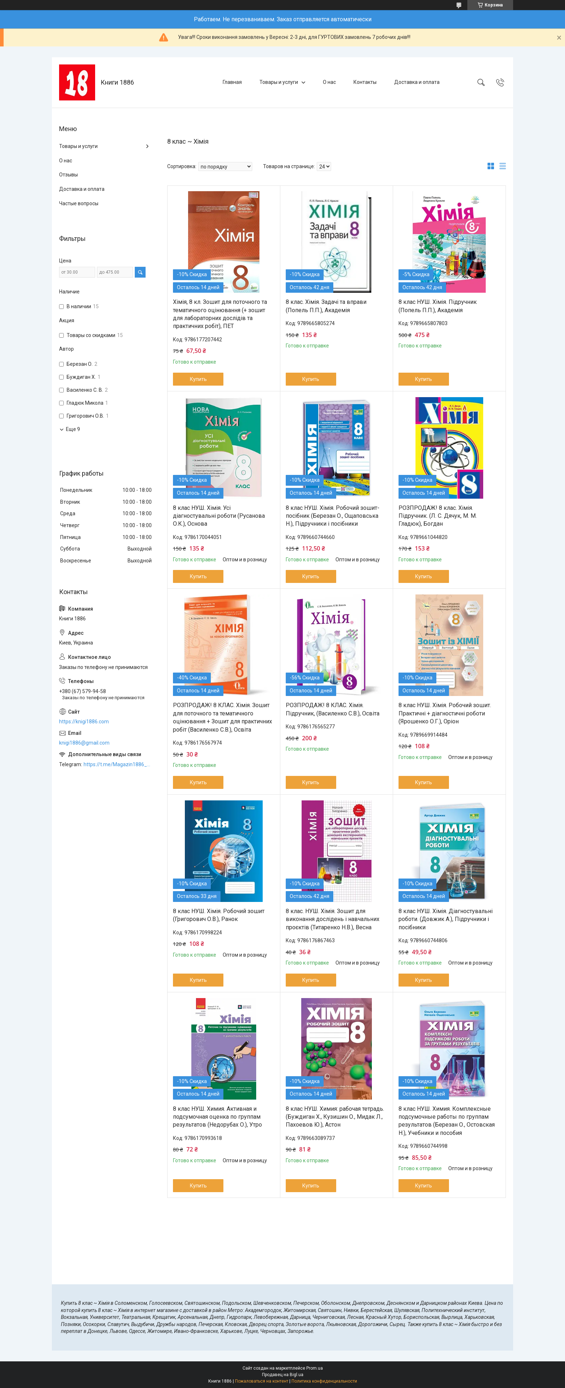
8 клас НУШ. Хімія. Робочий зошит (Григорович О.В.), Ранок (218, 915)
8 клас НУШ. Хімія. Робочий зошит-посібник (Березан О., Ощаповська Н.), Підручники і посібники (332, 515)
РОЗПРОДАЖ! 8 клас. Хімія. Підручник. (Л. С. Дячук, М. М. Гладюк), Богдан (438, 515)
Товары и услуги (278, 82)
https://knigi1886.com (84, 721)
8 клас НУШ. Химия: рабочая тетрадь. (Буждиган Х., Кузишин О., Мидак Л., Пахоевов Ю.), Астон (335, 1116)
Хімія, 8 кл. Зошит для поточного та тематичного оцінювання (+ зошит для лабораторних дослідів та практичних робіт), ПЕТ (220, 313)
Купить (198, 379)
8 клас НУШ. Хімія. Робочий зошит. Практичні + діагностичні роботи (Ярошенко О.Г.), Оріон (445, 713)
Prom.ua (314, 1368)
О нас (329, 82)
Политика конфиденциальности (324, 1381)
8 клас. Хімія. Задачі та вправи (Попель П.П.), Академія (326, 305)
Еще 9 (73, 429)
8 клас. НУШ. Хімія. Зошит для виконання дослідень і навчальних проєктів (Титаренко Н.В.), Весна (332, 919)
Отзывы (68, 175)
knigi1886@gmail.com (84, 743)
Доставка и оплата (417, 82)
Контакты (365, 82)
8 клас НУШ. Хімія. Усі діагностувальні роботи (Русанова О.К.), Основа (219, 515)
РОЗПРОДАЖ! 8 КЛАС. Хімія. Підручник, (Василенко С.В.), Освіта (332, 709)
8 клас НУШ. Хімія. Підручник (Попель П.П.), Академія (438, 305)
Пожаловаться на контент (261, 1381)
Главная (232, 82)
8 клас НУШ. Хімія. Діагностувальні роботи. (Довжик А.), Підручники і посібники (446, 919)
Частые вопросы (78, 203)
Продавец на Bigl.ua (282, 1374)
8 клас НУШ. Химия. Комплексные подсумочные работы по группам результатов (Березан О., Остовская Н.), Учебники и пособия (447, 1120)
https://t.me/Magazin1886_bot (118, 764)
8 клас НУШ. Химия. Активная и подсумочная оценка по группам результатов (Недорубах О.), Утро (217, 1116)
